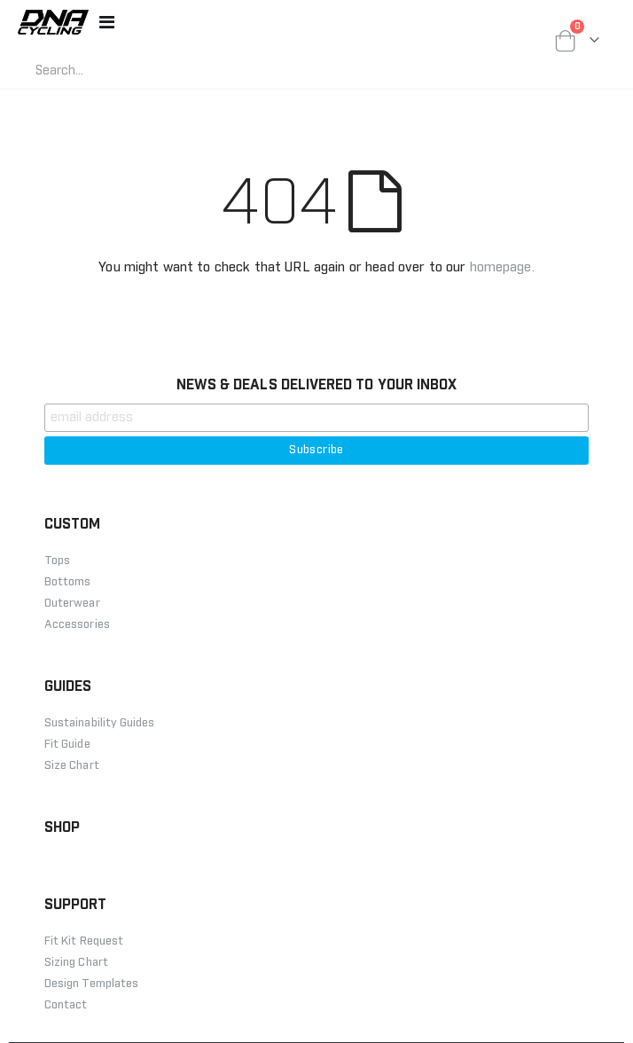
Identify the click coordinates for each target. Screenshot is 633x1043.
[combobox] (173, 71)
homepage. (502, 267)
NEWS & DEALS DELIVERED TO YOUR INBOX (316, 385)
